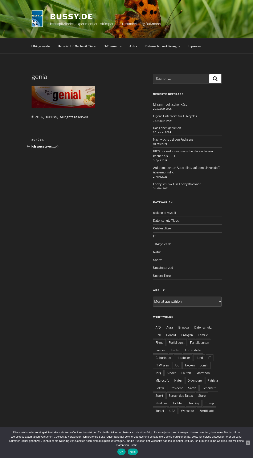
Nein (133, 451)
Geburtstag (163, 357)
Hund (199, 357)
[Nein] (248, 443)
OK (121, 451)
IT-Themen (112, 46)
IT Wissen (162, 365)
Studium (161, 403)
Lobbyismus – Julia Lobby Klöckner (177, 184)
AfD (158, 327)
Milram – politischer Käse (170, 104)
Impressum (195, 46)
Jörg (158, 373)
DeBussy (51, 117)
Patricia (213, 380)
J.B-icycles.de (40, 46)
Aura (169, 327)
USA (172, 411)
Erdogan (187, 335)
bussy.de (71, 16)
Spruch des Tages (181, 395)
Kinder (171, 373)
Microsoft (162, 380)
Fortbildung (177, 342)
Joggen (190, 365)
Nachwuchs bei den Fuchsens (173, 139)
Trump (209, 403)
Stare (202, 395)
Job (177, 365)
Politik (159, 388)
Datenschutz (203, 327)
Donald (171, 335)
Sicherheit (209, 388)
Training (193, 403)
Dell (158, 335)
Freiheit (160, 350)
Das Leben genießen (167, 128)
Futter (175, 350)
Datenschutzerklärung (163, 46)
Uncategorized (163, 267)
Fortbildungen (199, 342)
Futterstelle (193, 350)
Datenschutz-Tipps (166, 220)
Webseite (187, 411)
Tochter (177, 403)
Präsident (176, 388)
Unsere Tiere (162, 275)
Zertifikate (206, 411)
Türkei (159, 411)
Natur (157, 252)
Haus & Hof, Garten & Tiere (76, 46)
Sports (157, 260)
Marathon (203, 373)
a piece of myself (164, 212)
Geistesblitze (162, 228)
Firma (159, 342)
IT (154, 236)
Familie (203, 335)
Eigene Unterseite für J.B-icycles (175, 116)
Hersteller (183, 357)
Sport (159, 395)
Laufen (186, 373)
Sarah (192, 388)
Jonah (204, 365)
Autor (133, 46)
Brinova (183, 327)
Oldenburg (195, 380)
